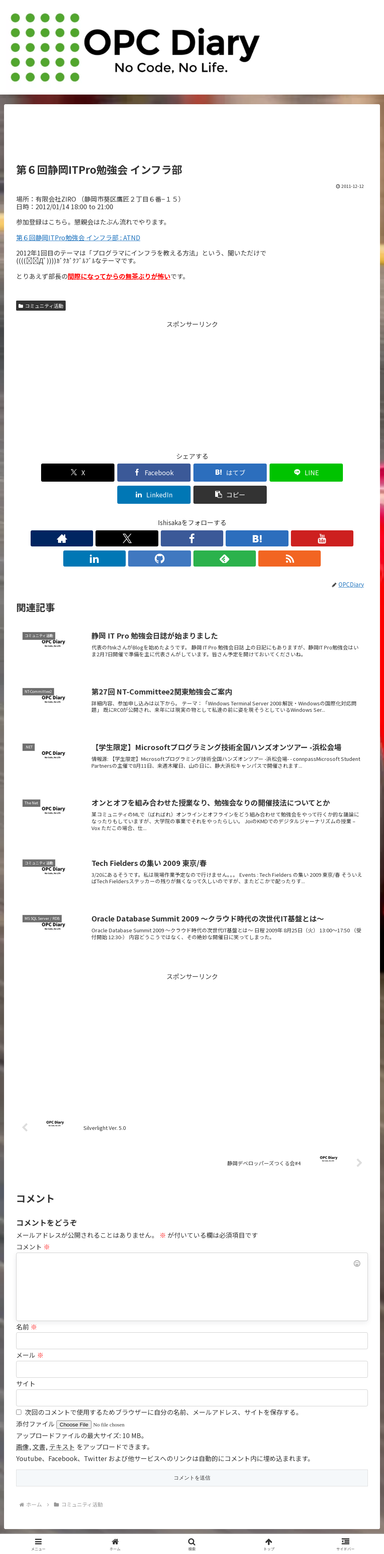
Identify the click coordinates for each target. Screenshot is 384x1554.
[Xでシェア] (44, 473)
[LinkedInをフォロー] (211, 516)
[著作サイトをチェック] (118, 516)
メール (30, 1312)
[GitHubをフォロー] (229, 516)
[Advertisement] (192, 137)
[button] (339, 473)
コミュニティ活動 (41, 305)
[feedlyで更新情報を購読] (248, 516)
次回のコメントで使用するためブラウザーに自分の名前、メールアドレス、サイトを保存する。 (163, 1370)
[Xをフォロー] (137, 516)
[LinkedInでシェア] (281, 473)
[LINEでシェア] (221, 473)
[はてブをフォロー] (174, 516)
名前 (26, 1284)
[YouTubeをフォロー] (192, 516)
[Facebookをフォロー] (155, 516)
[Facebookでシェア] (103, 473)
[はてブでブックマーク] (162, 473)
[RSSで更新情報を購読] (266, 516)
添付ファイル (36, 1381)
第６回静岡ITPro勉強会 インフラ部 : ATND (78, 237)
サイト (25, 1341)
